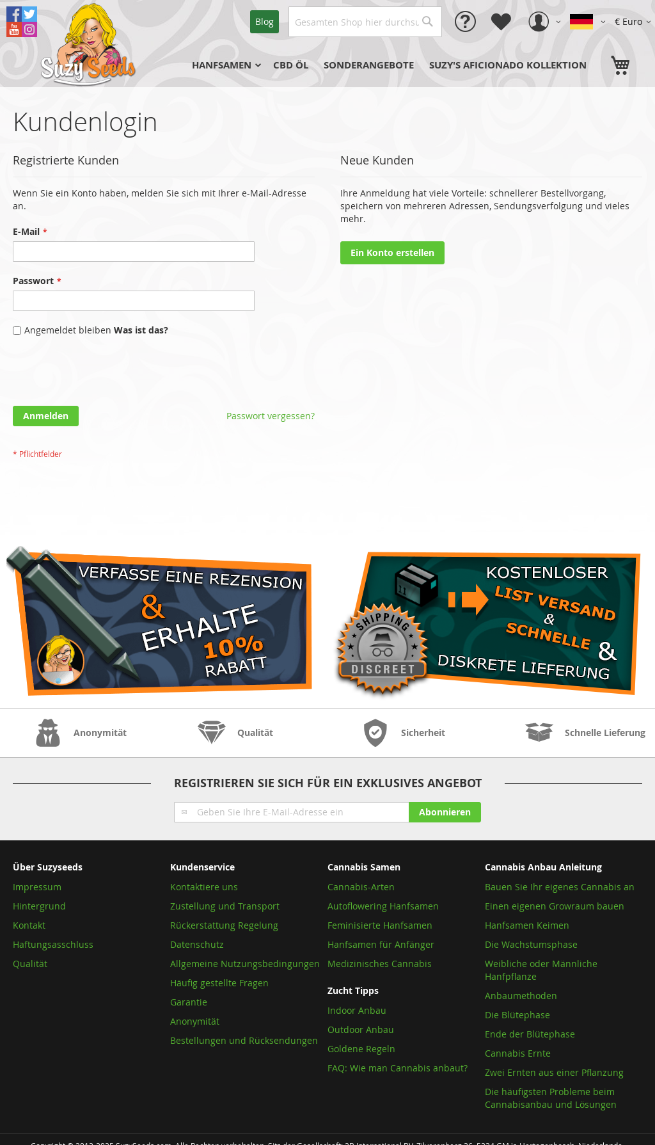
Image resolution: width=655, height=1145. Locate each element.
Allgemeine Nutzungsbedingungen (245, 963)
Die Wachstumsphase (531, 944)
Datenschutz (197, 944)
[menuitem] (224, 65)
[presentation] (110, 374)
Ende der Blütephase (530, 1034)
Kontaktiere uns (204, 887)
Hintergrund (39, 906)
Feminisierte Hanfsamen (380, 925)
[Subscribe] (445, 812)
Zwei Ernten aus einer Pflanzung (554, 1072)
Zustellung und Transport (225, 906)
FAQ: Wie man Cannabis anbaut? (398, 1068)
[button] (635, 22)
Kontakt (29, 925)
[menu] (395, 65)
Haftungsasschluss (53, 944)
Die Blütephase (517, 1015)
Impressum (37, 887)
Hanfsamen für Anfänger (381, 944)
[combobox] (365, 21)
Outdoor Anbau (361, 1029)
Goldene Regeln (361, 1049)
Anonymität (194, 1021)
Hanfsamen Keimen (527, 925)
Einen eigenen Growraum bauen (554, 906)
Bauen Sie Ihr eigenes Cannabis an (560, 887)
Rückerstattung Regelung (224, 925)
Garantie (188, 1002)
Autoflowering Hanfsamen (383, 906)
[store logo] (89, 43)
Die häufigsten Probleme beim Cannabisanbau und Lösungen (551, 1097)
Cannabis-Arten (361, 887)
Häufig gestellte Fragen (219, 983)
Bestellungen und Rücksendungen (244, 1040)
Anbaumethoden (521, 995)
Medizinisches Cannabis (380, 963)
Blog (264, 21)
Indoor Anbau (357, 1010)
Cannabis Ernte (518, 1053)
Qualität (30, 963)
